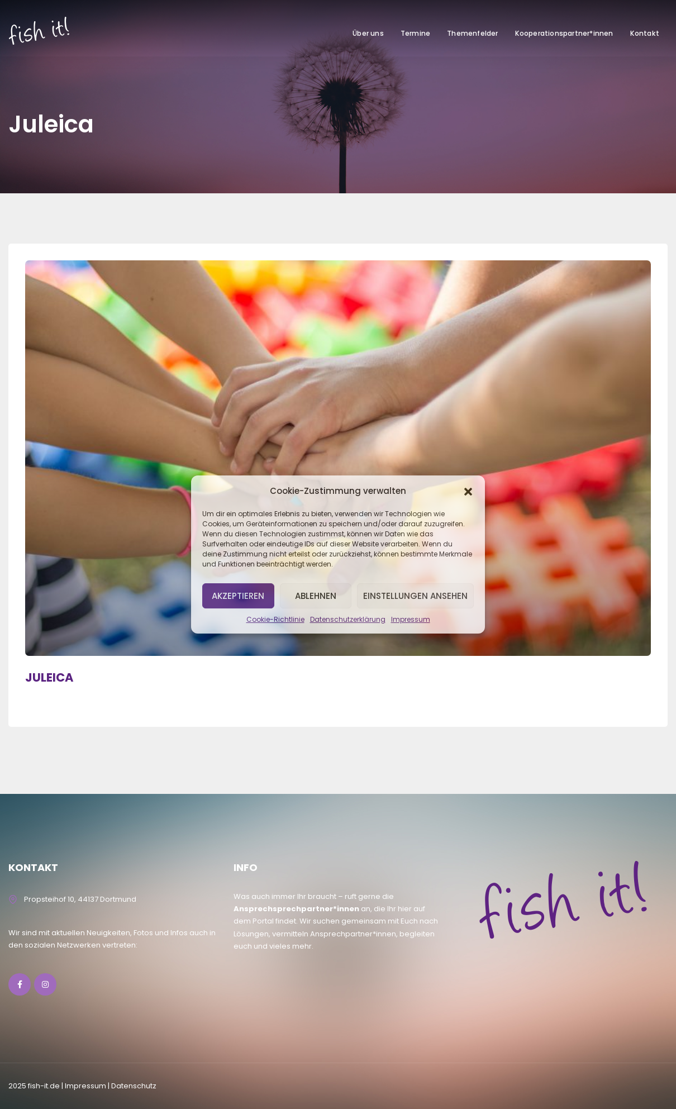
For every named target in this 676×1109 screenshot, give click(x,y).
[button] (468, 490)
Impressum (410, 619)
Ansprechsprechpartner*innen (296, 908)
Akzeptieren (238, 596)
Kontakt (644, 33)
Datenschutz (133, 1086)
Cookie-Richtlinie (275, 619)
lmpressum (85, 1086)
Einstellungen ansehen (415, 596)
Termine (415, 33)
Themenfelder (472, 33)
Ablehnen (315, 596)
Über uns (368, 33)
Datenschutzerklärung (347, 619)
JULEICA (49, 677)
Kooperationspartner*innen (564, 33)
